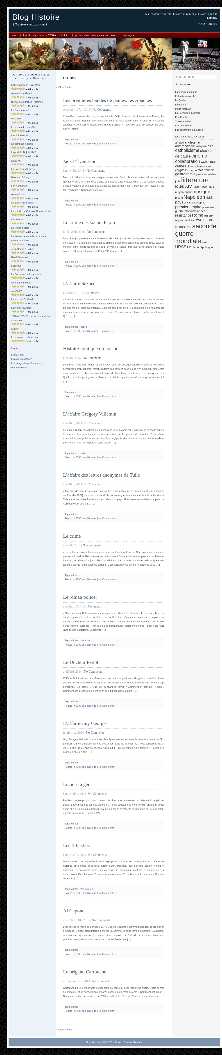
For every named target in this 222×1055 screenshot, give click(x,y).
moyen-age (207, 186)
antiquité (201, 146)
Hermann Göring (20, 177)
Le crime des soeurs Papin (89, 222)
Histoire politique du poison (90, 348)
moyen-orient (183, 192)
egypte (180, 170)
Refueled (138, 1042)
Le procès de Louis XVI (23, 127)
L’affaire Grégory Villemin (89, 414)
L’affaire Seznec (79, 283)
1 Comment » (105, 331)
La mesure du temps (186, 92)
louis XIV (183, 186)
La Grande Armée (20, 110)
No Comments (102, 109)
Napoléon (194, 197)
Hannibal (16, 265)
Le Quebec (181, 100)
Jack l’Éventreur (79, 161)
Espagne (191, 170)
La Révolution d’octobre (187, 113)
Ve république (204, 247)
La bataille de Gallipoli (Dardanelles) (30, 211)
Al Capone (73, 910)
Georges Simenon (21, 282)
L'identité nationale (185, 96)
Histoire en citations (21, 359)
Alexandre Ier (18, 194)
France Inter (17, 355)
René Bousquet (19, 257)
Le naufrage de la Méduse (25, 337)
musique (201, 191)
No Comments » (107, 143)
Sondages (128, 35)
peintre (187, 202)
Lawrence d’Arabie (21, 307)
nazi (210, 197)
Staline (15, 328)
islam (213, 174)
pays (179, 202)
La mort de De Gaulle (22, 299)
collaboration (187, 161)
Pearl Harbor (182, 117)
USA (191, 247)
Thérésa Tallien (183, 121)
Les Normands (19, 186)
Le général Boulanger (22, 202)
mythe (179, 197)
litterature (85, 640)
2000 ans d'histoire (86, 143)
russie (208, 215)
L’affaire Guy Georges (85, 723)
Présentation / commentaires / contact (96, 35)
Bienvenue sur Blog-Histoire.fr (27, 101)
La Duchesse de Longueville (26, 274)
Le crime (72, 536)
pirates (89, 889)
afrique (179, 142)
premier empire (188, 207)
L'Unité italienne (183, 125)
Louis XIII (16, 160)
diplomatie (193, 166)
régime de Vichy (184, 220)
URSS (180, 247)
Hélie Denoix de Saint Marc (25, 85)
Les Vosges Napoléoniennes (26, 363)
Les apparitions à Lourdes (189, 129)
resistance (183, 215)
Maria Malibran (183, 108)
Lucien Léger (76, 784)
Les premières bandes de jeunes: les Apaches (107, 100)
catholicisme (187, 150)
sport (204, 242)
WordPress (115, 1042)
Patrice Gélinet (19, 367)
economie (205, 166)
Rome (197, 215)
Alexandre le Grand (21, 93)
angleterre (192, 142)
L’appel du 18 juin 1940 (23, 152)
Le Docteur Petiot (80, 662)
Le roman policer (20, 227)
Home (14, 35)
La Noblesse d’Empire (23, 169)
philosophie (198, 202)
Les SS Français (20, 135)
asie (210, 146)
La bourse (180, 104)
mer (82, 889)
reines (201, 211)
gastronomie (185, 174)
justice (83, 326)
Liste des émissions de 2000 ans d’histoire (46, 35)
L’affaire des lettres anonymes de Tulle (101, 475)
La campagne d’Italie (22, 143)
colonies (208, 161)
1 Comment (91, 293)
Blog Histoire (36, 17)
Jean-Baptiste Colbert (22, 249)
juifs (177, 181)
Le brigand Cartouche (84, 972)
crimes (74, 139)
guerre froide (203, 174)
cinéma (199, 156)
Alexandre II (17, 291)
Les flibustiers (77, 845)
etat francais (206, 170)
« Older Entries (64, 87)
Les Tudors (17, 219)
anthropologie (185, 146)
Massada (16, 118)
